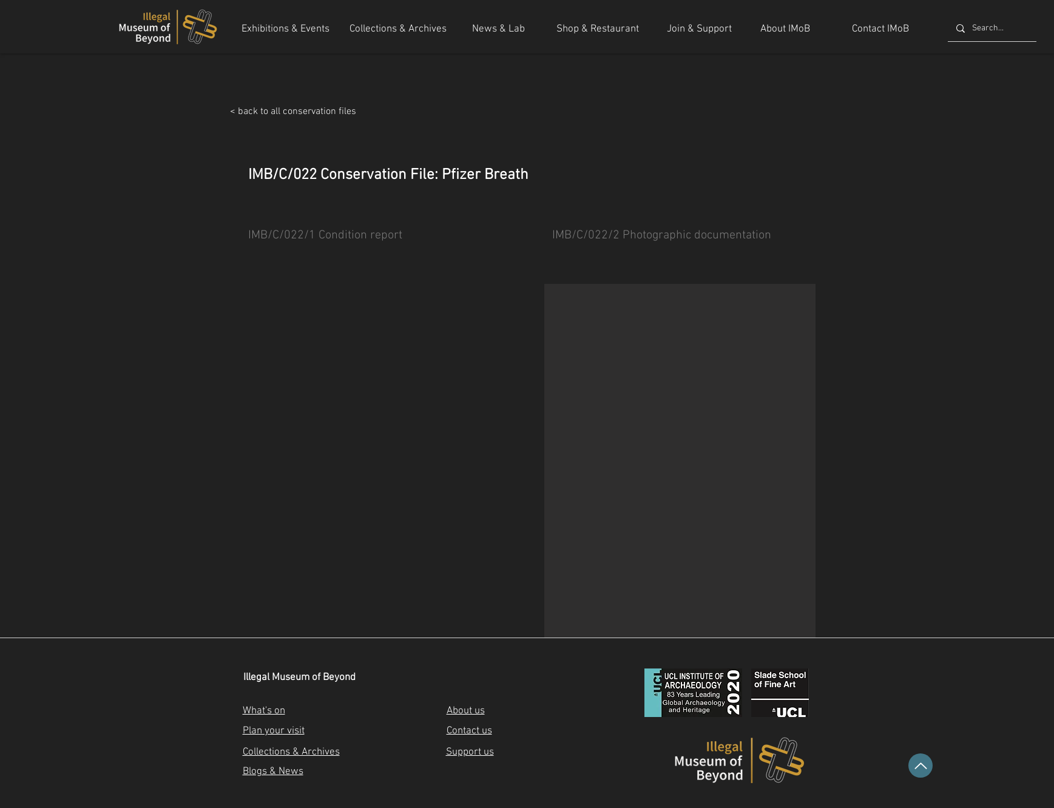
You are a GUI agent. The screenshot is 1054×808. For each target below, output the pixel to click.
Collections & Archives (291, 752)
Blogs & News (273, 772)
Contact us (469, 731)
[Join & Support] (699, 30)
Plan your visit (274, 731)
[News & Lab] (498, 30)
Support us (470, 752)
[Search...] (991, 28)
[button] (680, 461)
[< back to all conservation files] (372, 111)
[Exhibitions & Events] (286, 30)
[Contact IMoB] (880, 30)
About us (466, 711)
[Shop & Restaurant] (597, 30)
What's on (264, 711)
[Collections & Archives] (398, 30)
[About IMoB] (785, 30)
